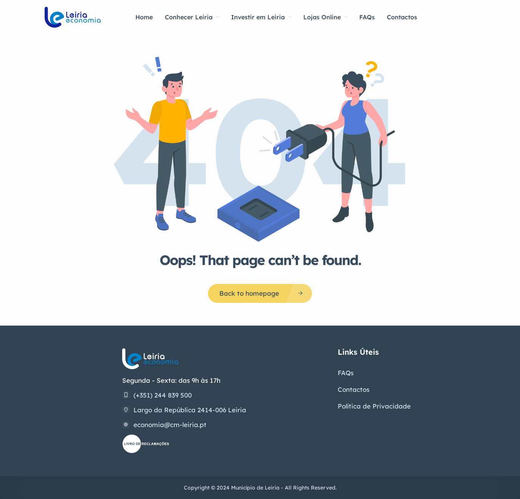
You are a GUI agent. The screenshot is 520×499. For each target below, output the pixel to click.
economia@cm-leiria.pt (169, 425)
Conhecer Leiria (192, 17)
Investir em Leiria (261, 17)
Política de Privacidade (374, 406)
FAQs (367, 17)
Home (144, 17)
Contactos (402, 17)
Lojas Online (325, 17)
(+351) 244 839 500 (162, 395)
